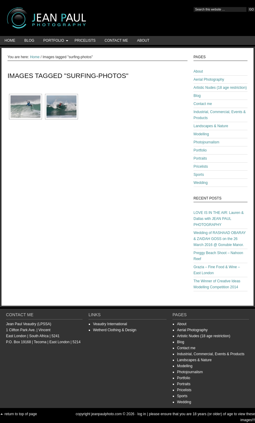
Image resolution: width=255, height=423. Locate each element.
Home (9, 40)
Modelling (201, 134)
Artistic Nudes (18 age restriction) (220, 88)
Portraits (200, 158)
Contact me (116, 40)
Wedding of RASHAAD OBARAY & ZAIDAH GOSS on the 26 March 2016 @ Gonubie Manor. (220, 239)
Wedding (201, 183)
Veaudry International (110, 324)
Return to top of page (20, 414)
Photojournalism (206, 142)
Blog (29, 40)
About (143, 40)
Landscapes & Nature (211, 126)
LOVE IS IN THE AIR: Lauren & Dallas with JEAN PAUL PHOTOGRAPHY (219, 219)
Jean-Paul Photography (60, 18)
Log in (141, 414)
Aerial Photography (209, 79)
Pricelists (84, 40)
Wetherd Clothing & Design (114, 330)
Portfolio (53, 41)
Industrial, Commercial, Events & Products (210, 354)
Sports (199, 174)
